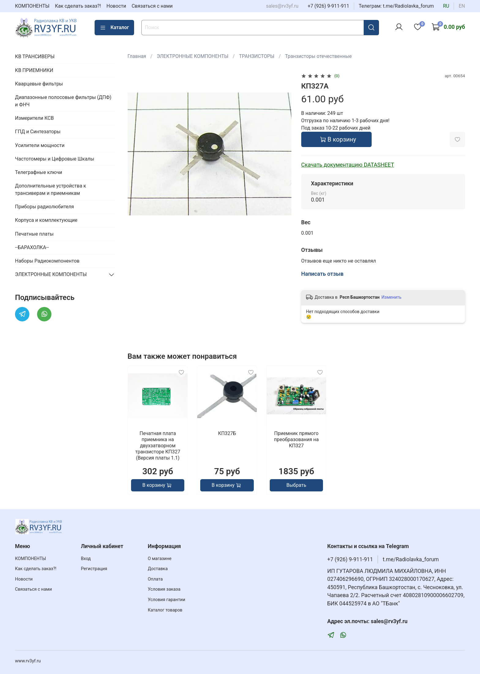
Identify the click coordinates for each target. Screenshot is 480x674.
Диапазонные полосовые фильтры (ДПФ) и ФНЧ (63, 101)
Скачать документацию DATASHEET (347, 164)
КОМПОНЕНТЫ (32, 6)
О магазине (159, 558)
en (462, 6)
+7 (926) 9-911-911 (328, 6)
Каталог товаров (165, 610)
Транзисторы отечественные (318, 56)
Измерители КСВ (34, 118)
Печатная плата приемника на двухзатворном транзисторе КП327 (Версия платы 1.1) (157, 445)
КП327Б (227, 433)
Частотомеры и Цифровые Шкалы (54, 159)
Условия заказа (164, 589)
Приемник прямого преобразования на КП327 (296, 439)
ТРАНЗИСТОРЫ (257, 56)
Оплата (155, 579)
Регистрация (94, 568)
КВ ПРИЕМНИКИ (34, 70)
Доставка (158, 568)
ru (446, 6)
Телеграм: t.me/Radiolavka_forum (396, 6)
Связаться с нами (152, 6)
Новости (116, 6)
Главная (137, 56)
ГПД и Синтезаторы (38, 131)
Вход (86, 558)
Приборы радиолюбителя (44, 207)
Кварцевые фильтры (39, 84)
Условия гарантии (166, 599)
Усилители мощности (40, 145)
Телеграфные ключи (38, 172)
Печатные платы (34, 234)
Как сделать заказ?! (78, 6)
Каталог (114, 28)
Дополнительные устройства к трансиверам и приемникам (50, 189)
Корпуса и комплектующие (46, 220)
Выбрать (296, 485)
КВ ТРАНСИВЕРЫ (34, 56)
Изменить (391, 297)
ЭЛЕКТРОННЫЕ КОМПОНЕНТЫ (192, 56)
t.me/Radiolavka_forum (411, 559)
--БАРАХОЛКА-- (32, 247)
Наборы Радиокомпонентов (47, 261)
